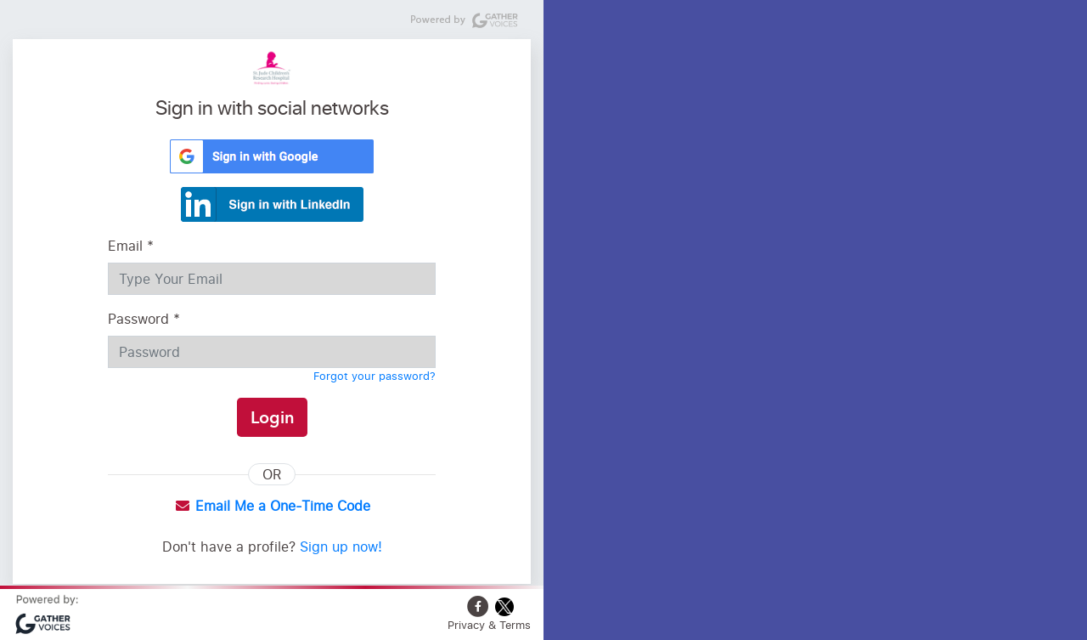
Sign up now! (341, 546)
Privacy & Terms (489, 624)
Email (131, 245)
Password (144, 318)
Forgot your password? (374, 375)
